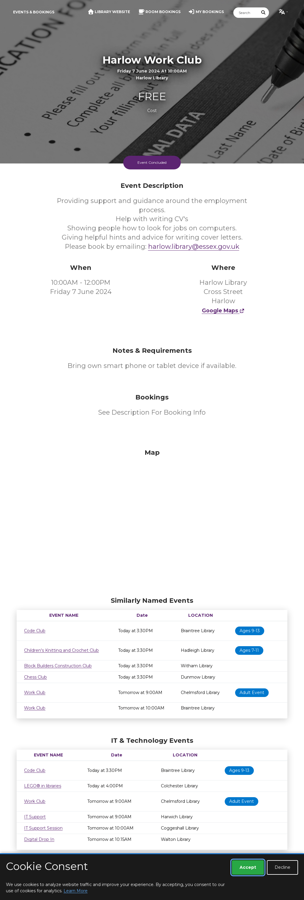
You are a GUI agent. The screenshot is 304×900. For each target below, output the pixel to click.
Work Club (34, 692)
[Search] (245, 12)
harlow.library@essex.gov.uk (193, 247)
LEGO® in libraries (42, 786)
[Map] (152, 521)
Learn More (76, 890)
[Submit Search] (263, 12)
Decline (282, 867)
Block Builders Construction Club (58, 665)
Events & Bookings (33, 12)
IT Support (35, 816)
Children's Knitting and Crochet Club (61, 650)
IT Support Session (43, 828)
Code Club (34, 630)
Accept (248, 867)
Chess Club (35, 677)
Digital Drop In (39, 839)
